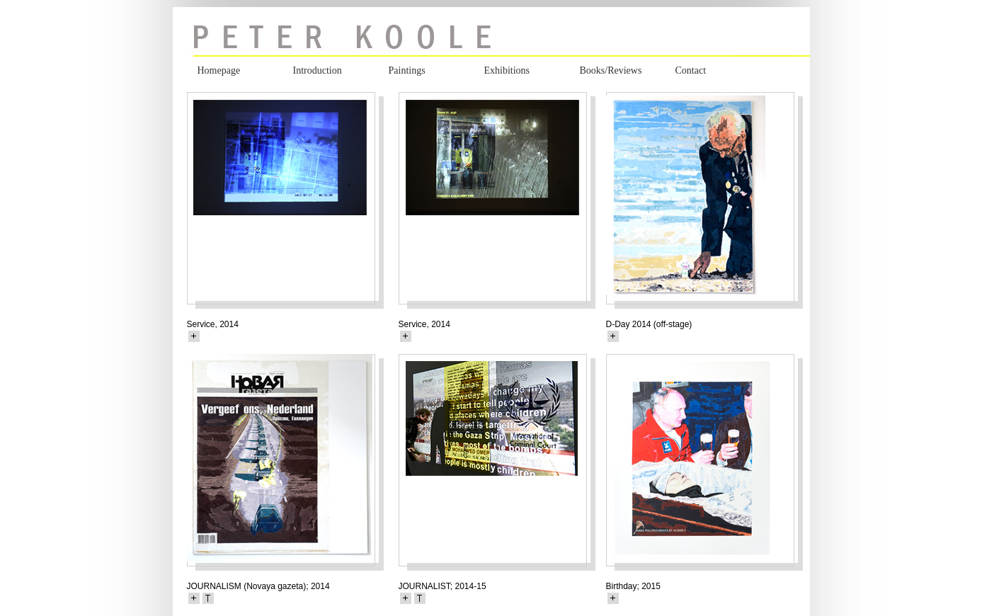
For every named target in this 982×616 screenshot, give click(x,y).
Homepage (219, 70)
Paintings (407, 70)
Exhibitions (507, 70)
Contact (691, 70)
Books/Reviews (611, 70)
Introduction (317, 70)
